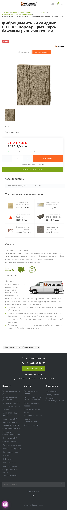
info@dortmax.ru (35, 374)
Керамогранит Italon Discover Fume (52, 229)
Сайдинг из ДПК (9, 419)
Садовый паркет (9, 441)
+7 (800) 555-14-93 (35, 358)
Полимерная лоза (10, 452)
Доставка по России (33, 415)
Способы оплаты (31, 425)
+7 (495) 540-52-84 (35, 363)
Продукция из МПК (11, 403)
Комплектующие (9, 475)
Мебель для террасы (11, 448)
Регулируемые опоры (11, 445)
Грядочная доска (9, 466)
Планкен (6, 455)
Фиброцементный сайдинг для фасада (22, 347)
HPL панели (7, 459)
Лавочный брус (9, 462)
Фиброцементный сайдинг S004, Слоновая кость (53, 205)
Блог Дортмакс (52, 395)
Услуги (27, 386)
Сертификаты (51, 391)
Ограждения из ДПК (11, 428)
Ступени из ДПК (9, 438)
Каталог (6, 386)
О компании (51, 386)
